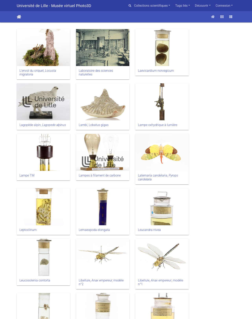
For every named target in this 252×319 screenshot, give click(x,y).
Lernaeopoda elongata (147, 169)
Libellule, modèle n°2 (92, 223)
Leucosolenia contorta (34, 221)
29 (134, 296)
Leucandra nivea (199, 169)
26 (107, 296)
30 (144, 296)
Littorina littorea (143, 273)
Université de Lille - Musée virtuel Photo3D (54, 5)
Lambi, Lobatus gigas (34, 120)
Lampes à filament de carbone (209, 120)
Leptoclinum (84, 169)
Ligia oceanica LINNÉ (202, 221)
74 (153, 296)
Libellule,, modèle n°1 (149, 223)
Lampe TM (139, 120)
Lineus (24, 273)
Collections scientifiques (151, 5)
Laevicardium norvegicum (150, 68)
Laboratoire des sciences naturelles (93, 70)
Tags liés (181, 5)
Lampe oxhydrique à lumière (95, 120)
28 (125, 296)
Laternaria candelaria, (39, 171)
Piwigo (134, 311)
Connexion (223, 5)
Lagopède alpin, (206, 70)
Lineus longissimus (89, 273)
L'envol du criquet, (37, 70)
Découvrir (201, 5)
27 (116, 296)
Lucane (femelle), (206, 275)
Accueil (19, 17)
